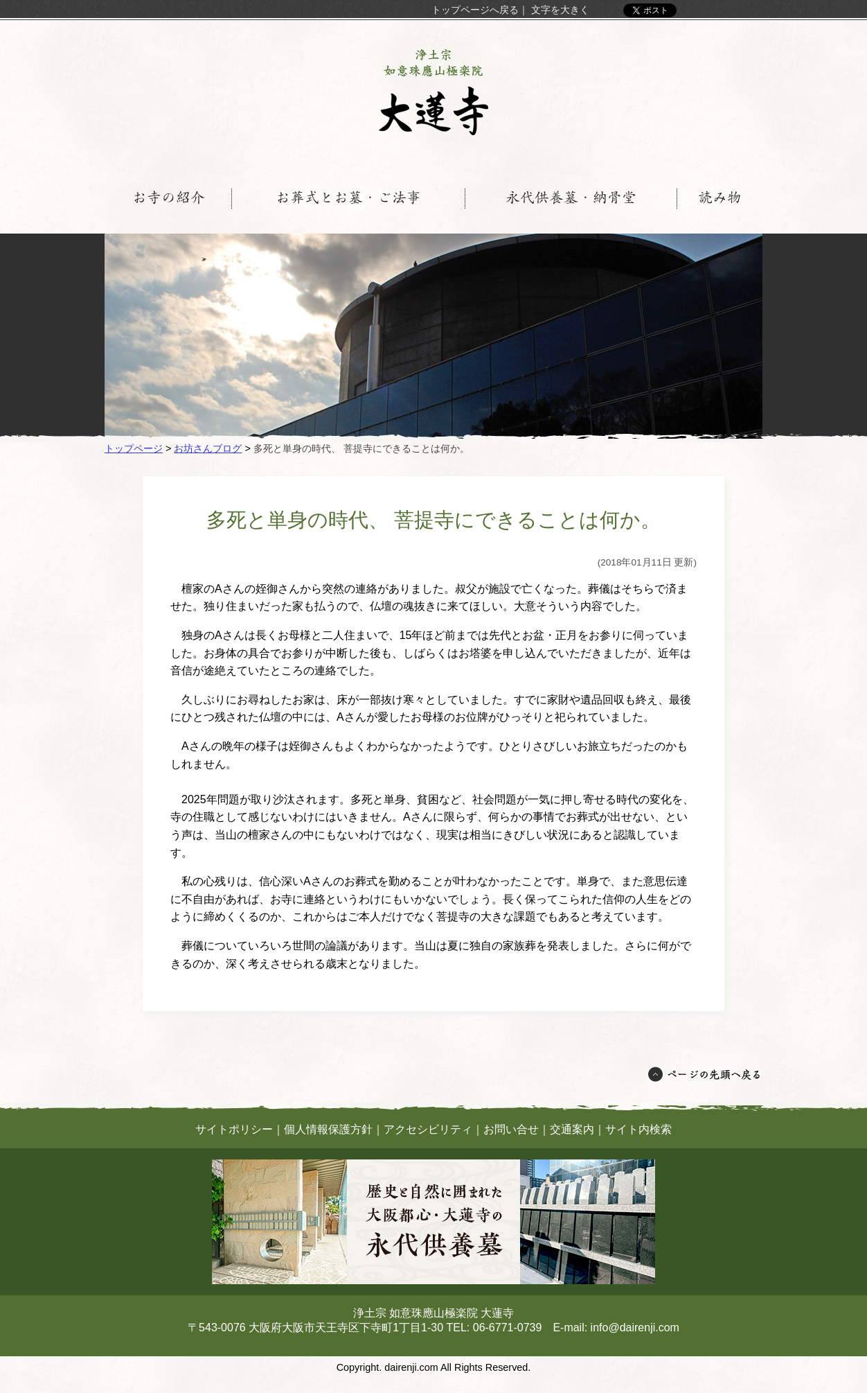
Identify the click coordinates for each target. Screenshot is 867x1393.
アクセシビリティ (428, 1129)
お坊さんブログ (208, 448)
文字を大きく (560, 9)
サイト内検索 (638, 1129)
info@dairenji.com (635, 1327)
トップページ (134, 448)
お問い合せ (511, 1129)
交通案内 (572, 1129)
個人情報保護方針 (328, 1129)
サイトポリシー (234, 1129)
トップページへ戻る (475, 9)
